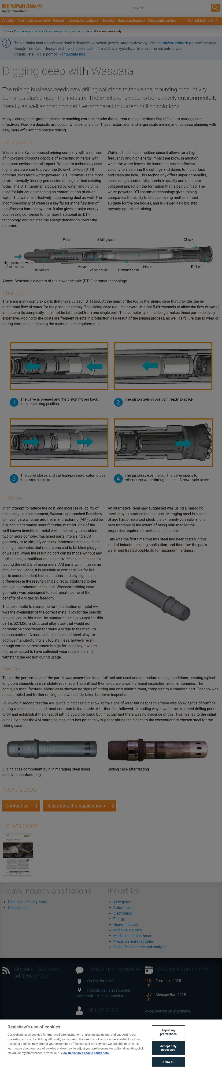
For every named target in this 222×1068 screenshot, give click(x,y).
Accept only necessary (168, 1051)
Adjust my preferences (168, 1035)
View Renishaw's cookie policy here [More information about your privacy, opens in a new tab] (85, 1056)
